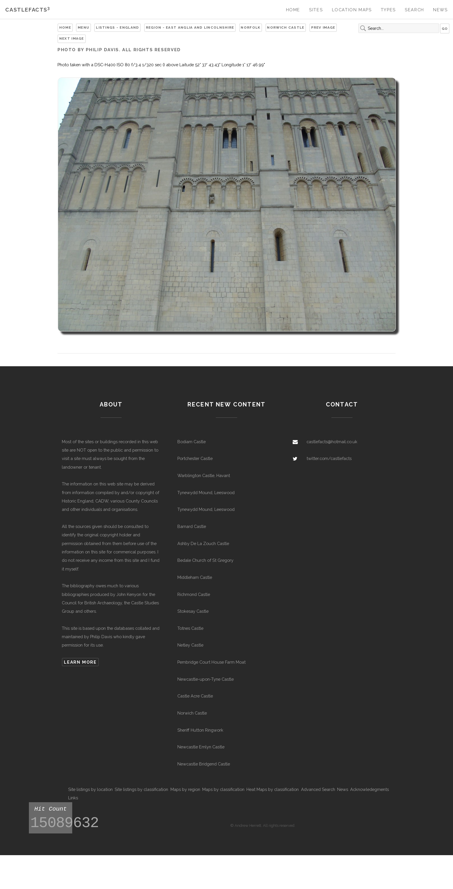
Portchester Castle (195, 458)
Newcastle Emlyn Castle (200, 746)
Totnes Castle (190, 628)
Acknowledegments (369, 789)
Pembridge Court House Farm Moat (211, 662)
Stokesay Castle (193, 611)
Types (388, 9)
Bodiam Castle (191, 441)
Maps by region (185, 789)
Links (73, 797)
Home (293, 9)
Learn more (80, 662)
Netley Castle (190, 645)
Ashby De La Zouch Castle (203, 543)
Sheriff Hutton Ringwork (200, 730)
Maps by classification (223, 789)
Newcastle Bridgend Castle (203, 763)
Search (414, 9)
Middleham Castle (194, 577)
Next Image (71, 38)
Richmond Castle (193, 594)
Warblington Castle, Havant (203, 475)
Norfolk (250, 27)
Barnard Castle (191, 526)
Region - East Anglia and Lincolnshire (190, 27)
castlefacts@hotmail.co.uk (332, 441)
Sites (316, 9)
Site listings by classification (141, 789)
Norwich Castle (285, 27)
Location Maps (352, 9)
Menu (83, 27)
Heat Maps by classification (272, 789)
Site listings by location (90, 789)
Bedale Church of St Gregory (205, 560)
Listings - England (117, 27)
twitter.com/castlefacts (329, 458)
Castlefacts (27, 10)
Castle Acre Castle (195, 695)
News (440, 9)
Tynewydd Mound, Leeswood (206, 492)
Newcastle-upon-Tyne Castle (205, 679)
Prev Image (323, 27)
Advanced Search (318, 789)
